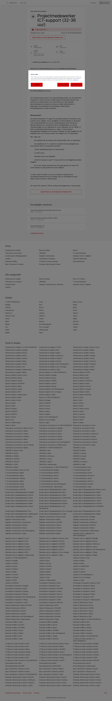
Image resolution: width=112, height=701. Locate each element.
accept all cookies (76, 84)
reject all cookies (63, 84)
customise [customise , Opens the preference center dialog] (37, 84)
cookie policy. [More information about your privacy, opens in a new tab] (75, 79)
